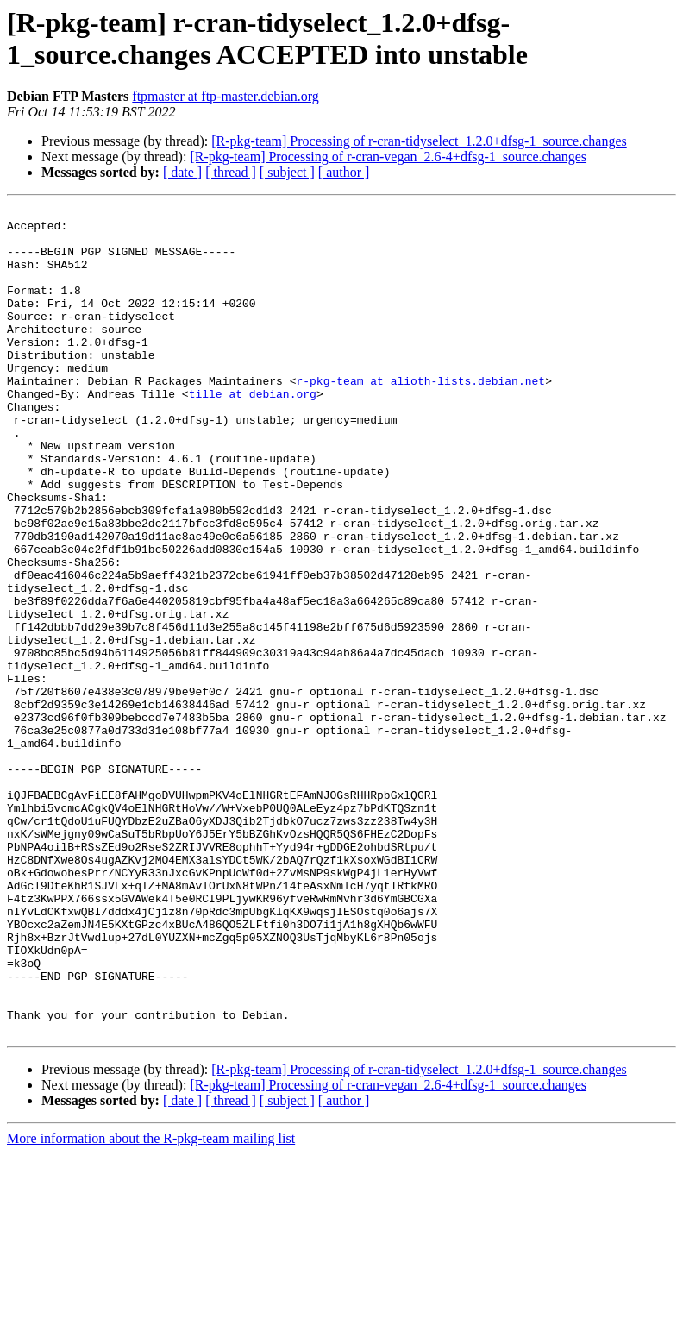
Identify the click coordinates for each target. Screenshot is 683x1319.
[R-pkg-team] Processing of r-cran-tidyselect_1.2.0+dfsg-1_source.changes (418, 141)
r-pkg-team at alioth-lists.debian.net (420, 416)
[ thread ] (230, 172)
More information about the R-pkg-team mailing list (151, 1304)
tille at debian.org (252, 432)
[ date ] (182, 172)
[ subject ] (287, 172)
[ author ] (344, 172)
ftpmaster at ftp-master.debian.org (225, 96)
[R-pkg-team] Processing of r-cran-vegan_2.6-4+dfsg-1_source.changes (388, 156)
